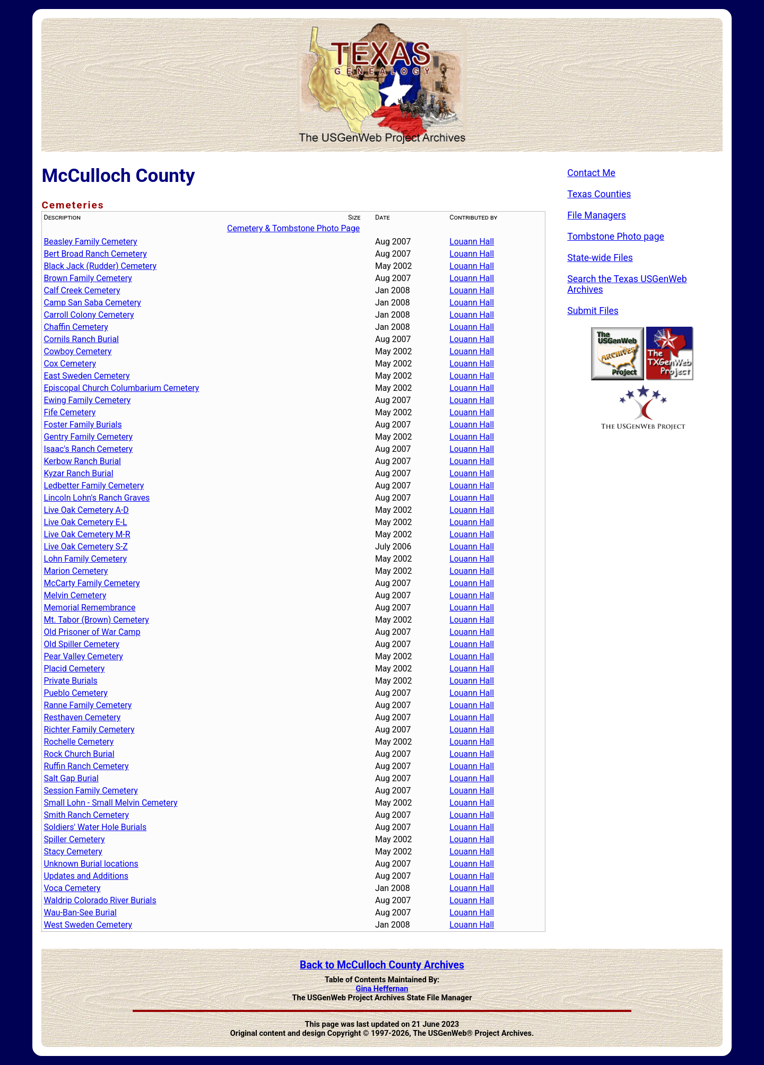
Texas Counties (599, 194)
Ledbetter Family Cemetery (94, 486)
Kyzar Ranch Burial (78, 473)
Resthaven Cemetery (82, 717)
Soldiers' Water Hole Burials (95, 827)
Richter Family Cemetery (89, 729)
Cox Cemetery (70, 364)
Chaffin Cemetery (76, 327)
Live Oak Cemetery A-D (86, 510)
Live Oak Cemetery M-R (87, 534)
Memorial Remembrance (89, 608)
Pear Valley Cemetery (83, 656)
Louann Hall (471, 242)
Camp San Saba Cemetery (92, 303)
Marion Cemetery (76, 571)
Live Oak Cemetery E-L (85, 522)
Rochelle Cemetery (79, 742)
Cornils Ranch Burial (81, 339)
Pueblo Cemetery (75, 693)
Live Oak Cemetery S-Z (85, 547)
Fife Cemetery (70, 412)
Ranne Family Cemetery (88, 705)
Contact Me (591, 173)
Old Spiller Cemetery (81, 644)
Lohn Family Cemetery (85, 559)
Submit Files (593, 310)
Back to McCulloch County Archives (382, 965)
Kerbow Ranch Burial (82, 461)
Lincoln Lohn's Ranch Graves (97, 498)
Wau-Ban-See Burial (80, 912)
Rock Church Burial (79, 754)
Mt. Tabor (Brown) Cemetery (96, 620)
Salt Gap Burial (71, 778)
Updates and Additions (86, 876)
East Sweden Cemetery (86, 376)
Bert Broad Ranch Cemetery (95, 254)
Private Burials (70, 681)
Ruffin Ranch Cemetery (86, 766)
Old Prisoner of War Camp (92, 632)
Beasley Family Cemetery (90, 242)
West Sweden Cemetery (88, 925)
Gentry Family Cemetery (88, 437)
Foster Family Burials (82, 425)
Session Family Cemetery (90, 790)
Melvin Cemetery (75, 595)
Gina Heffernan (382, 988)
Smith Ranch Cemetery (86, 815)
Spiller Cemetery (74, 839)
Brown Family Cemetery (88, 278)
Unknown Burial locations (91, 864)
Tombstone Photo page (615, 236)
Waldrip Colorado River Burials (100, 900)
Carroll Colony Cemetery (89, 315)
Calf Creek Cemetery (82, 290)
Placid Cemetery (74, 669)
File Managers (596, 215)
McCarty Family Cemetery (92, 583)
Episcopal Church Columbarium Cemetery (121, 388)
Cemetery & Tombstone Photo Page (293, 228)
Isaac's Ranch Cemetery (88, 449)
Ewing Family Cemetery (87, 400)
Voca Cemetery (72, 888)
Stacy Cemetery (73, 851)
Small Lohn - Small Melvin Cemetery (110, 803)
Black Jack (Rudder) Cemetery (100, 266)
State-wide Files (600, 257)
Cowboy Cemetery (77, 351)
